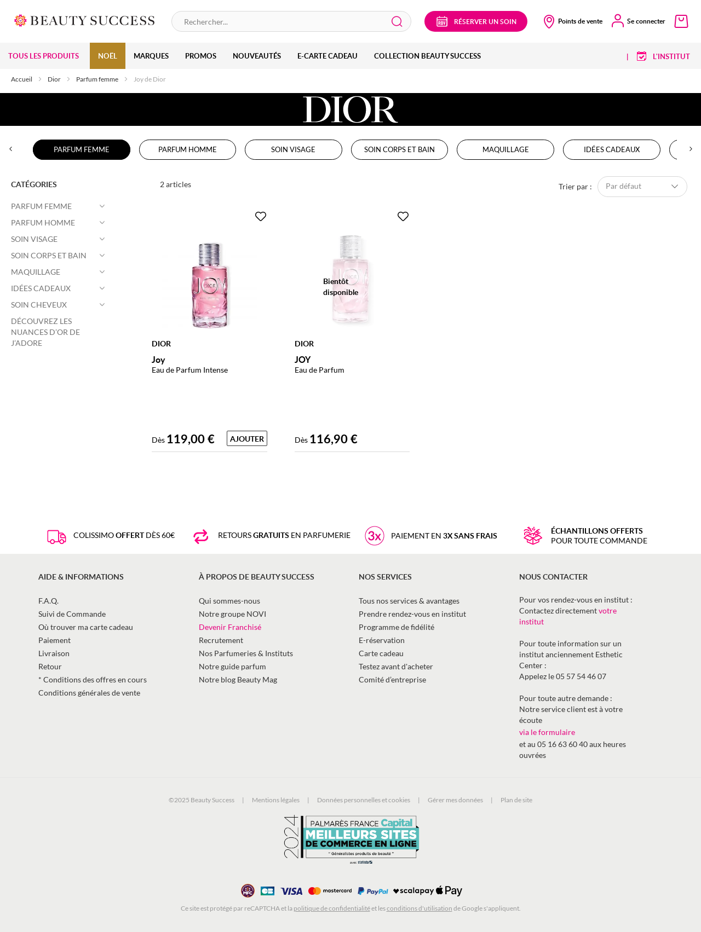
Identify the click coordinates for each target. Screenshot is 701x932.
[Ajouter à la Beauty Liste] (260, 216)
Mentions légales (276, 800)
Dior (55, 79)
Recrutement (221, 640)
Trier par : (575, 185)
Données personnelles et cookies (363, 800)
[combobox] (291, 21)
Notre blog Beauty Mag (238, 679)
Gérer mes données (455, 800)
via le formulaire (547, 732)
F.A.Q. (48, 600)
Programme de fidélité (396, 627)
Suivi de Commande (72, 613)
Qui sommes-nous (229, 600)
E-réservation (382, 640)
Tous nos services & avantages (409, 600)
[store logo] (84, 19)
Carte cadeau (381, 653)
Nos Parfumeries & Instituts (246, 653)
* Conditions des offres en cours (92, 679)
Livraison (54, 653)
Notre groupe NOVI (232, 613)
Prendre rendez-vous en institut (412, 613)
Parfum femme (97, 79)
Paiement (54, 640)
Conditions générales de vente (89, 692)
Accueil (22, 79)
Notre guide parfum (232, 666)
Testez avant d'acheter (396, 666)
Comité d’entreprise (392, 679)
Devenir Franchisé (230, 627)
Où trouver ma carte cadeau (85, 627)
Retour (50, 666)
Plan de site (516, 800)
